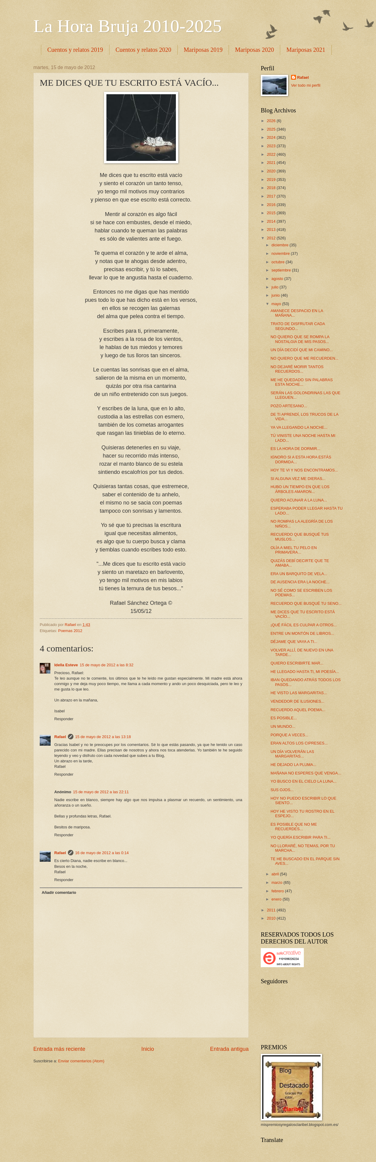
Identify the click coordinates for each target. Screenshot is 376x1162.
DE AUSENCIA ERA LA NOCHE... (300, 582)
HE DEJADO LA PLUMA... (293, 764)
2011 (272, 910)
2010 (272, 918)
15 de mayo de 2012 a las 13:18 (103, 736)
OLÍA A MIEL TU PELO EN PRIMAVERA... (293, 549)
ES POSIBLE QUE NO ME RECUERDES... (293, 826)
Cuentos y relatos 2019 (75, 49)
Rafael (60, 736)
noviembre (281, 253)
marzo (277, 882)
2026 (272, 120)
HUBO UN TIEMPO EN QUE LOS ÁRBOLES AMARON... (299, 489)
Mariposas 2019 (203, 49)
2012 (272, 238)
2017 (272, 196)
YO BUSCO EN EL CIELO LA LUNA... (303, 781)
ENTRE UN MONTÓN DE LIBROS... (302, 633)
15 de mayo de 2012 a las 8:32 (106, 665)
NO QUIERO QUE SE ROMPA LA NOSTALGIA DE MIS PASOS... (299, 339)
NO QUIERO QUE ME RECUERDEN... (304, 358)
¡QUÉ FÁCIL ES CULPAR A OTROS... (303, 625)
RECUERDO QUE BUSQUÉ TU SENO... (305, 603)
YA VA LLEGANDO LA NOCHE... (298, 427)
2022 (272, 154)
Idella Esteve (66, 665)
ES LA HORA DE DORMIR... (295, 448)
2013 (272, 229)
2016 (272, 204)
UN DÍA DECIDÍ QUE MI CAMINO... (301, 350)
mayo (276, 303)
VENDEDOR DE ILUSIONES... (297, 701)
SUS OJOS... (282, 789)
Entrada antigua (229, 1049)
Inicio (147, 1049)
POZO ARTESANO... (288, 406)
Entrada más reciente (59, 1049)
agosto (277, 278)
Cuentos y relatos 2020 (143, 49)
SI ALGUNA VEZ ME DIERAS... (297, 478)
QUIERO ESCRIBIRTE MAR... (296, 663)
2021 (272, 162)
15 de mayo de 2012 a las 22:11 (101, 792)
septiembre (281, 270)
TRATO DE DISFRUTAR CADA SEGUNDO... (297, 326)
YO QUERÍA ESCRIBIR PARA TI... (300, 837)
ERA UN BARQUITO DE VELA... (298, 573)
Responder (63, 719)
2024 (272, 137)
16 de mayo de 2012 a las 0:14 (102, 853)
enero (277, 899)
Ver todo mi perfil (306, 85)
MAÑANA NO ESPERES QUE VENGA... (305, 773)
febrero (278, 891)
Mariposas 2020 (254, 49)
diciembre (280, 245)
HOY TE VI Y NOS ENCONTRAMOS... (304, 470)
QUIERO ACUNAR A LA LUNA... (298, 500)
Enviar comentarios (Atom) (81, 1061)
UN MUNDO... (282, 726)
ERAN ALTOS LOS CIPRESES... (298, 743)
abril (275, 874)
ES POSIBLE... (283, 718)
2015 (272, 213)
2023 (272, 146)
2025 (272, 129)
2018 (272, 187)
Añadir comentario (59, 892)
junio (276, 295)
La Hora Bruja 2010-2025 (127, 26)
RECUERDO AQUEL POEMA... (297, 710)
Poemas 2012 (70, 630)
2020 (272, 171)
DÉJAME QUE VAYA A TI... (293, 641)
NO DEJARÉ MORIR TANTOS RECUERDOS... (297, 369)
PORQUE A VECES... (289, 735)
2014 (272, 221)
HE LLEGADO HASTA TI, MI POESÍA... (304, 671)
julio (275, 287)
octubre (278, 262)
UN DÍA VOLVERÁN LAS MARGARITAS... (292, 753)
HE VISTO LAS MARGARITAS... (298, 693)
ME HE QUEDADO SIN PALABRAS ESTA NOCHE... (301, 382)
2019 (272, 179)
